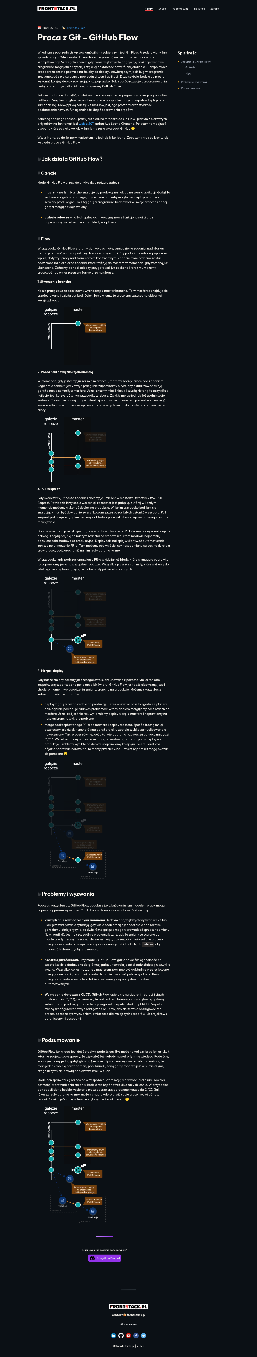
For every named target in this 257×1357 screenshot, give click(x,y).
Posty (149, 8)
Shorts (162, 8)
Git (83, 28)
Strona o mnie (128, 1324)
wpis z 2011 (86, 124)
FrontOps (73, 28)
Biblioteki (199, 8)
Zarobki (215, 8)
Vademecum (180, 8)
